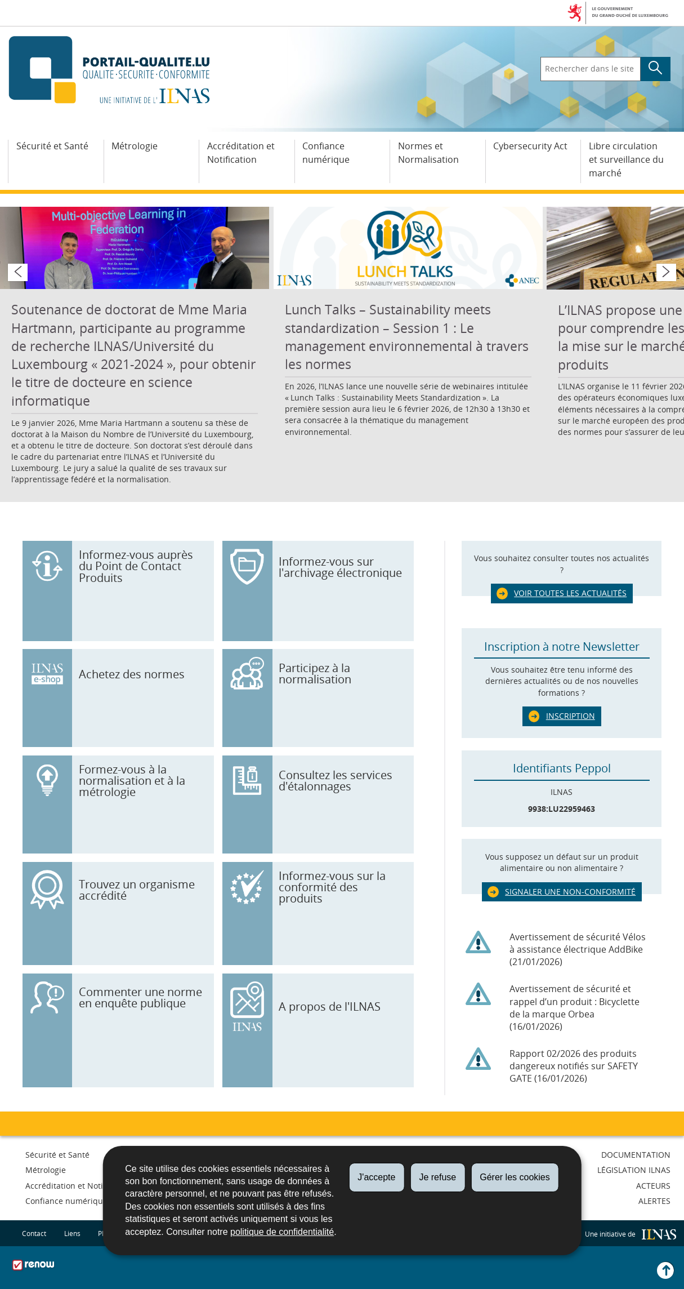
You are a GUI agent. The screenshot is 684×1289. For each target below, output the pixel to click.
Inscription (570, 715)
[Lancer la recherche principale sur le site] (655, 69)
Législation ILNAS (633, 1169)
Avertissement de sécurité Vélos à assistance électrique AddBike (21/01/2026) (577, 949)
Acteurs (653, 1185)
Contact (34, 1233)
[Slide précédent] (17, 272)
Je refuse (437, 1177)
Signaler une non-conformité (570, 891)
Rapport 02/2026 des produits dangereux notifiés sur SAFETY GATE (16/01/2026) (573, 1065)
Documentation (635, 1154)
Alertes (654, 1200)
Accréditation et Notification (241, 153)
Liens (72, 1233)
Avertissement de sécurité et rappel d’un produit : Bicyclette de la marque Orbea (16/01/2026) (574, 1008)
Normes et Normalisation (428, 153)
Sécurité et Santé (52, 146)
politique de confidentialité (282, 1232)
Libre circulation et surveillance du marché (626, 159)
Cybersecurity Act (530, 146)
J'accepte (376, 1177)
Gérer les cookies (515, 1177)
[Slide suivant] (666, 272)
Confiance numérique (326, 153)
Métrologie (134, 146)
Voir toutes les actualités (570, 593)
